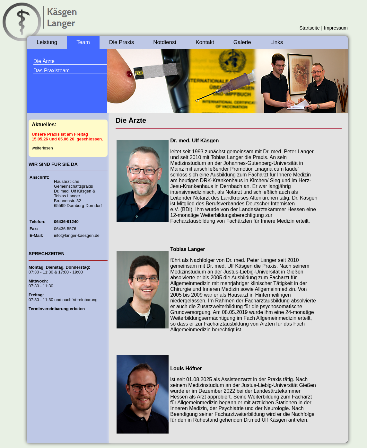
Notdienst (164, 42)
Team (83, 42)
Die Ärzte (44, 61)
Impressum (336, 28)
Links (276, 42)
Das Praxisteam (51, 70)
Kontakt (205, 42)
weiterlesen (42, 148)
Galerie (242, 42)
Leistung (47, 42)
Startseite (309, 28)
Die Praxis (121, 42)
